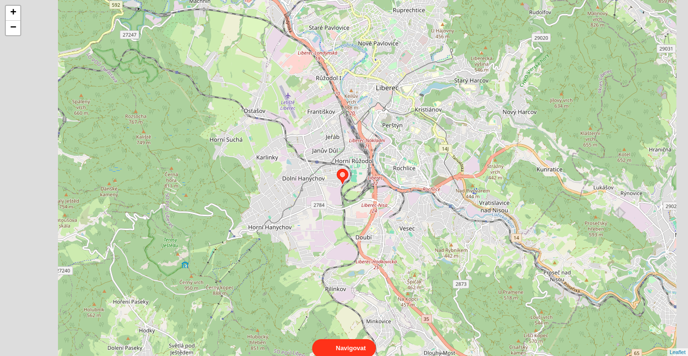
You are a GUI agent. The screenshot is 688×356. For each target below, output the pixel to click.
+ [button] (13, 13)
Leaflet (678, 343)
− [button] (13, 28)
